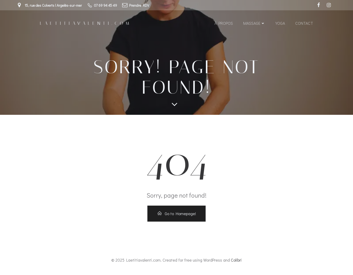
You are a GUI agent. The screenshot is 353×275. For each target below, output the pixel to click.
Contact (304, 23)
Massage (254, 23)
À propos (223, 23)
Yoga (280, 23)
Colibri (236, 260)
